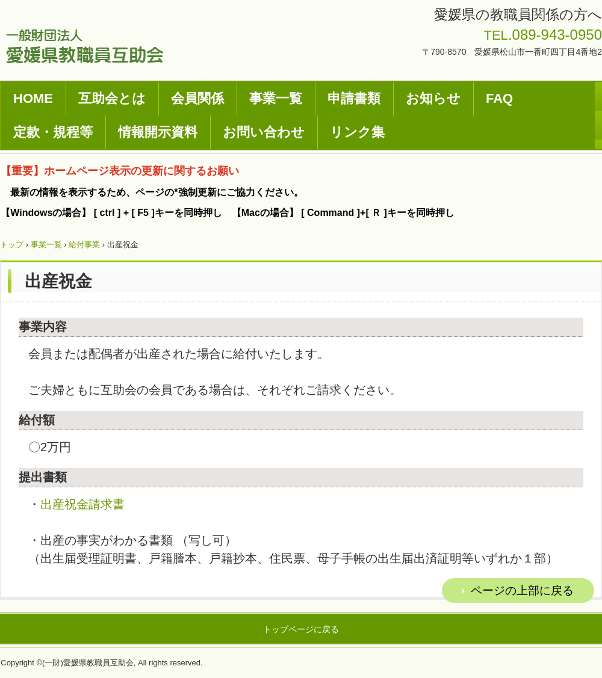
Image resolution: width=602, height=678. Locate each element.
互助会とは (112, 98)
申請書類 (353, 98)
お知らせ (433, 98)
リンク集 (357, 132)
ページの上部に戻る (522, 590)
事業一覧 (275, 98)
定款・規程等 (53, 132)
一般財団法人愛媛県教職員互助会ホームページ (84, 46)
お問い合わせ (264, 132)
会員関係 (197, 98)
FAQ (499, 98)
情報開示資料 (157, 132)
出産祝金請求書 (82, 504)
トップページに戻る (301, 629)
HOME (33, 98)
